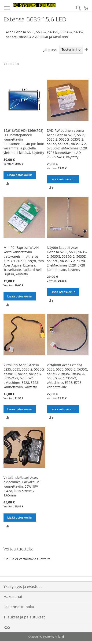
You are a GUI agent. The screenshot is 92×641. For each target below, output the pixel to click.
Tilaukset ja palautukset (24, 617)
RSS (7, 627)
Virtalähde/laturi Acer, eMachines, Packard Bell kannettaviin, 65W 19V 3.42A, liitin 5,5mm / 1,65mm (22, 486)
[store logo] (34, 5)
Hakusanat (13, 596)
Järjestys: (51, 49)
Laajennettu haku (19, 606)
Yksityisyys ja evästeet (23, 586)
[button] (8, 183)
